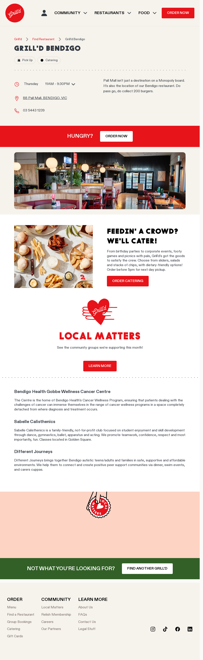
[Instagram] (153, 629)
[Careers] (56, 622)
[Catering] (20, 629)
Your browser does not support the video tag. (100, 525)
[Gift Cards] (20, 636)
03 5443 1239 (34, 110)
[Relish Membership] (56, 615)
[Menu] (20, 607)
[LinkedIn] (190, 629)
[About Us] (93, 607)
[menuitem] (14, 13)
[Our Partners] (56, 629)
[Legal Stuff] (93, 629)
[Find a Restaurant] (20, 615)
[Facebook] (177, 629)
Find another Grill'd (147, 568)
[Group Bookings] (20, 622)
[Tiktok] (165, 629)
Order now (116, 136)
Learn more (100, 366)
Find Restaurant (43, 39)
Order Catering (127, 281)
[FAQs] (93, 615)
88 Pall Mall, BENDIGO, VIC (45, 98)
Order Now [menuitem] (178, 13)
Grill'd (18, 39)
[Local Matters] (56, 607)
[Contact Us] (93, 622)
